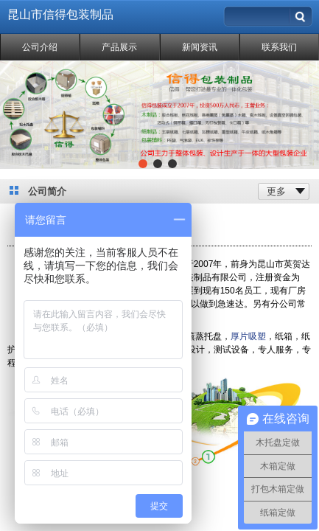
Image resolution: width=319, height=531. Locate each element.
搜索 (301, 13)
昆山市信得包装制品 (60, 14)
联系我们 (279, 47)
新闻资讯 (199, 47)
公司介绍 (39, 47)
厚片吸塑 (248, 336)
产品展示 (119, 47)
